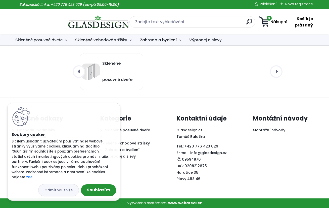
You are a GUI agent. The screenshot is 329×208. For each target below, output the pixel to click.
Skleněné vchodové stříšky (101, 40)
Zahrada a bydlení (158, 40)
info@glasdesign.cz (208, 152)
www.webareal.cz (185, 202)
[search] (214, 23)
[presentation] (79, 71)
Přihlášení (268, 4)
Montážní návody (269, 130)
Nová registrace (299, 4)
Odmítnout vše (58, 190)
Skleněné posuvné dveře (39, 40)
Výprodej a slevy (205, 40)
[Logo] (43, 22)
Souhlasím (98, 190)
